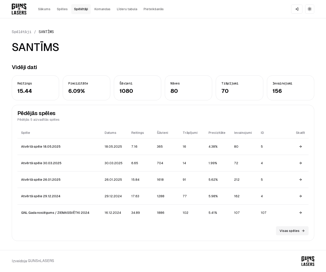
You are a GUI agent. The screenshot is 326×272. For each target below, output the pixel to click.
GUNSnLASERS (41, 261)
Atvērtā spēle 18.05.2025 (40, 146)
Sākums (44, 9)
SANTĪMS (46, 32)
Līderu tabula (127, 9)
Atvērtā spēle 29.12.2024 (40, 196)
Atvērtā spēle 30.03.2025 (41, 163)
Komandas (102, 9)
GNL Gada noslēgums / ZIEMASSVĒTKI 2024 (55, 212)
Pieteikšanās (154, 9)
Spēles (62, 9)
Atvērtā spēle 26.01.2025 (40, 179)
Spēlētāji (81, 9)
